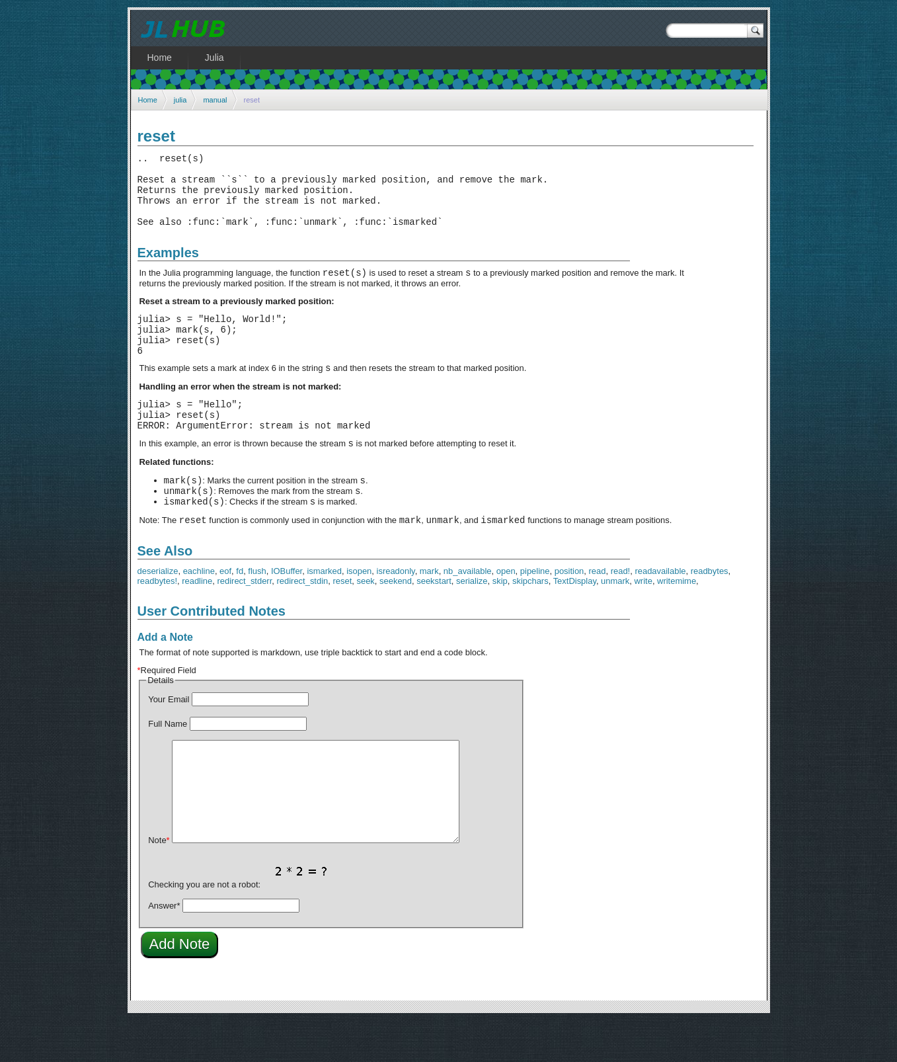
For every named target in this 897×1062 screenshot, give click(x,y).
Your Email (168, 741)
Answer (164, 947)
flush (257, 613)
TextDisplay (574, 623)
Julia (214, 57)
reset (342, 623)
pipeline (535, 613)
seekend (395, 623)
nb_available (468, 613)
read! (621, 613)
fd (239, 613)
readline (197, 623)
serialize (472, 623)
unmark (615, 623)
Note (158, 882)
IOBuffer (286, 613)
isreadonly (396, 613)
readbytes (709, 613)
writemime (676, 623)
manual (215, 100)
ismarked (324, 613)
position (569, 613)
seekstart (433, 623)
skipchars (530, 623)
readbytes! (157, 623)
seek (365, 623)
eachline (199, 613)
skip (500, 623)
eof (225, 613)
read (597, 613)
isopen (358, 613)
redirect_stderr (244, 623)
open (506, 613)
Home (147, 100)
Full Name (167, 765)
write (643, 623)
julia (180, 100)
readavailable (660, 613)
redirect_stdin (302, 623)
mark (429, 613)
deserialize (157, 613)
